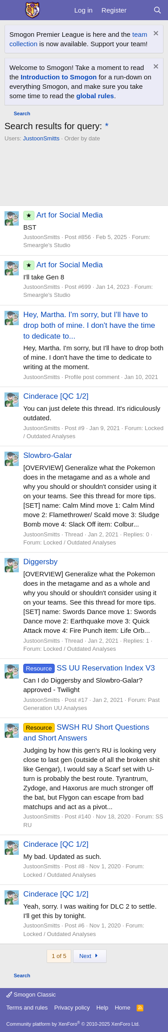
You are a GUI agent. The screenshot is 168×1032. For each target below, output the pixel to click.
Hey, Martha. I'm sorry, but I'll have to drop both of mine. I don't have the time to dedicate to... (89, 325)
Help (102, 1007)
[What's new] (139, 10)
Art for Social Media (63, 215)
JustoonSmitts (41, 138)
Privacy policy (72, 1007)
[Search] (157, 10)
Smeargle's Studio (46, 245)
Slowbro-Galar (47, 455)
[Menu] (12, 10)
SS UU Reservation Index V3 (89, 668)
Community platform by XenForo (73, 1024)
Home (122, 1007)
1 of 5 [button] (59, 956)
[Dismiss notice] (155, 34)
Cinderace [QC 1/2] (56, 396)
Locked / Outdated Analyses (79, 542)
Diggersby (40, 561)
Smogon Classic (31, 994)
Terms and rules (26, 1007)
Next (89, 956)
